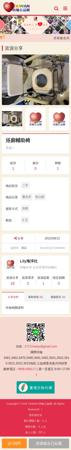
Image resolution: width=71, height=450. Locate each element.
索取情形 (35, 296)
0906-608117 (27, 369)
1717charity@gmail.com (40, 346)
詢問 (14, 443)
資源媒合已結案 (49, 443)
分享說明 (13, 296)
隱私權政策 (35, 415)
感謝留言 (58, 296)
